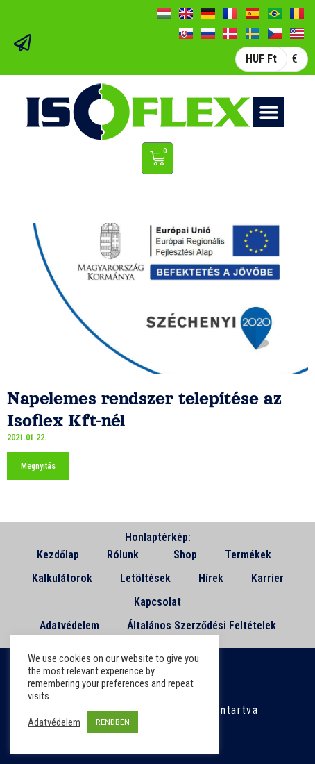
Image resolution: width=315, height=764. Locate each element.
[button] (268, 112)
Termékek (251, 555)
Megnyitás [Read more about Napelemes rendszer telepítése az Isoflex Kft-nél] (38, 466)
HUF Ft (261, 58)
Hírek (210, 578)
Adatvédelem (69, 625)
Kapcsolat (157, 601)
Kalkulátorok (62, 578)
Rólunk (126, 555)
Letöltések (145, 578)
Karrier (267, 578)
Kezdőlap (58, 554)
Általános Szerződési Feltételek (201, 625)
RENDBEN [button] (113, 722)
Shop (185, 554)
